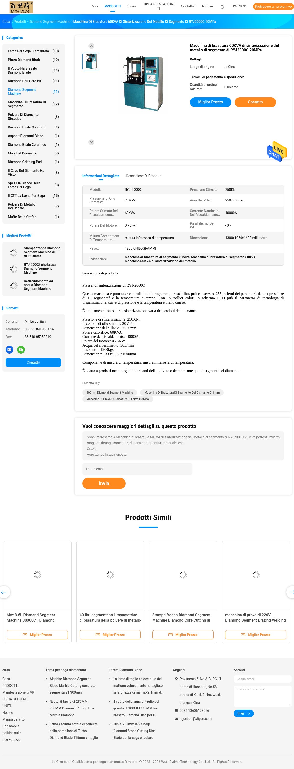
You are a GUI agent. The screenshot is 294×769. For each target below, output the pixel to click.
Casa (6, 679)
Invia (104, 483)
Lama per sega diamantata (33, 51)
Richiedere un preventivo (273, 6)
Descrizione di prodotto (143, 176)
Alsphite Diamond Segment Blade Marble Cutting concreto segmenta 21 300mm (72, 685)
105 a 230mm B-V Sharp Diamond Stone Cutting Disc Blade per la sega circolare (134, 731)
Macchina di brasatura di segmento (33, 104)
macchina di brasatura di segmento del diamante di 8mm (182, 392)
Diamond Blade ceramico (33, 144)
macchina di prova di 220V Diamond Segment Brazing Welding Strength (255, 620)
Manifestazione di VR (18, 692)
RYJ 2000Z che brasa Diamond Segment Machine (40, 268)
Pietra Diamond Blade (33, 59)
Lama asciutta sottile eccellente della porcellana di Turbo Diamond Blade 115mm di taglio (74, 731)
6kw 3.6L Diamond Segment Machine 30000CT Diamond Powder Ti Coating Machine (31, 620)
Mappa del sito (13, 719)
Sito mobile (10, 726)
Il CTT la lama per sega (33, 195)
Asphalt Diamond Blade (33, 136)
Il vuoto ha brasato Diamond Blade (33, 70)
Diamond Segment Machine (33, 91)
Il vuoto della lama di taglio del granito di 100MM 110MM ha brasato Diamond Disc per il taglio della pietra (136, 709)
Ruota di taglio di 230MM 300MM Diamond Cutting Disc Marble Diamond (72, 708)
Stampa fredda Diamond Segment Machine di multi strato (42, 252)
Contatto (33, 362)
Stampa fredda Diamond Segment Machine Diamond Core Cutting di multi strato (181, 620)
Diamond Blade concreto (33, 127)
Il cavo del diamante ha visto (33, 172)
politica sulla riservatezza (11, 736)
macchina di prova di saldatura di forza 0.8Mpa (118, 399)
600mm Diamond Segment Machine (110, 392)
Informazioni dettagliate (100, 176)
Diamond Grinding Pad (33, 162)
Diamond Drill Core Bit (33, 81)
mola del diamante (33, 153)
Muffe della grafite (33, 216)
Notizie (7, 713)
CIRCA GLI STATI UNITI (14, 702)
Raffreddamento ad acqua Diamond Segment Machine (38, 285)
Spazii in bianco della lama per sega (33, 185)
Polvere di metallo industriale (33, 206)
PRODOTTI (10, 686)
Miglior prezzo (210, 102)
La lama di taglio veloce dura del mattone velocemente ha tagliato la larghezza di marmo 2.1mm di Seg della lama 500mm (138, 686)
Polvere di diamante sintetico (33, 116)
